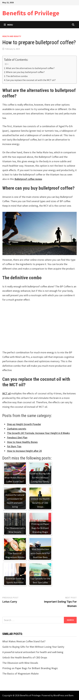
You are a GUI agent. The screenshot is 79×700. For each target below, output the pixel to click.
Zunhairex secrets (16, 428)
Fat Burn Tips (14, 446)
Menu (8, 24)
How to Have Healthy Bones (22, 442)
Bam (71, 695)
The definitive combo (17, 76)
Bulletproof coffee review (28, 179)
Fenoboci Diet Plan (17, 437)
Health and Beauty (11, 36)
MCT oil (6, 393)
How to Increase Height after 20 (24, 451)
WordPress (58, 695)
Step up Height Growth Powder (24, 424)
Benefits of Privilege (30, 13)
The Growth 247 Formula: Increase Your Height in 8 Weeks (38, 433)
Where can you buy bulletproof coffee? (25, 72)
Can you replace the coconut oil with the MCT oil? (31, 80)
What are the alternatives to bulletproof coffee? (30, 68)
